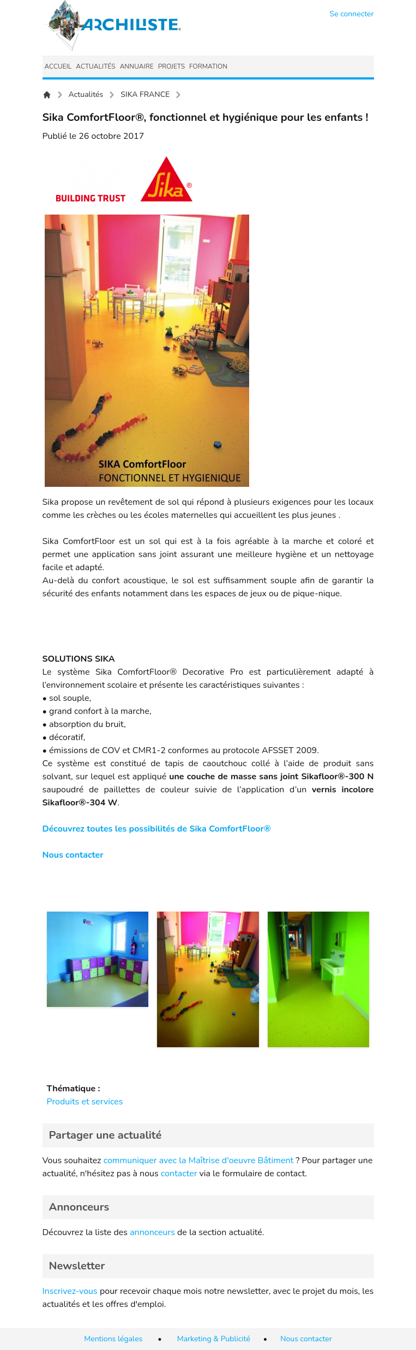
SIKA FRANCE (145, 94)
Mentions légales (113, 1339)
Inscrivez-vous (70, 1291)
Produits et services (85, 1102)
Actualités (86, 94)
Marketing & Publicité (213, 1339)
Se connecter (352, 14)
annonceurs (152, 1232)
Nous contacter (73, 855)
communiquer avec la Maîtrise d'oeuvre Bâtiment (199, 1160)
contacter (179, 1174)
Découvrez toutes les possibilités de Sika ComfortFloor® (157, 829)
